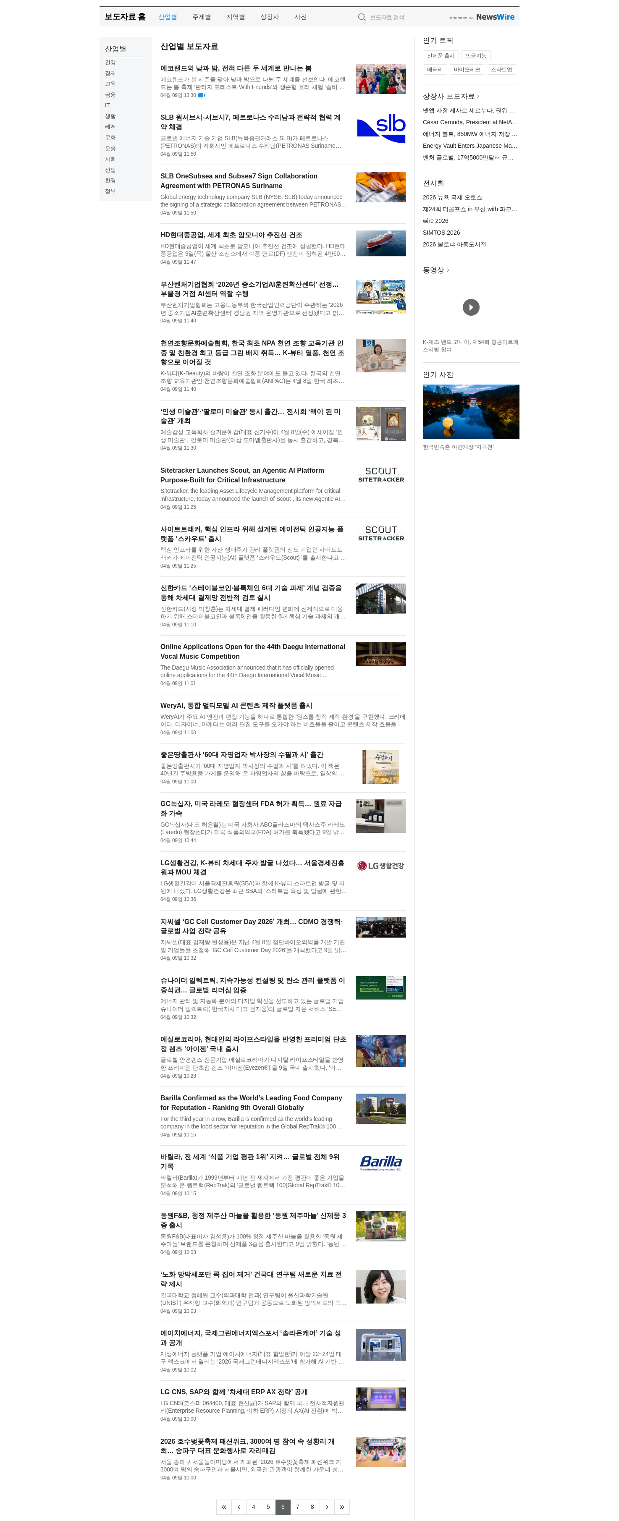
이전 (429, 412)
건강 (110, 62)
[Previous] (239, 1507)
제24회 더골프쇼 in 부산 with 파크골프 (473, 209)
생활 (110, 116)
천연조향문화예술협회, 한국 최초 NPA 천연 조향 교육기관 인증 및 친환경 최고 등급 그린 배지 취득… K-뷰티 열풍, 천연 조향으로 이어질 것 (252, 353)
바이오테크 (467, 69)
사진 (300, 16)
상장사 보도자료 (449, 96)
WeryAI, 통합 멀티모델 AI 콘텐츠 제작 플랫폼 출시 (236, 705)
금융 (110, 95)
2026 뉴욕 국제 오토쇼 (452, 197)
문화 (110, 137)
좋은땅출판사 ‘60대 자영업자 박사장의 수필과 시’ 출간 (241, 754)
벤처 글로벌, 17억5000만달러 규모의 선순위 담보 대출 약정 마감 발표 (514, 157)
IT (107, 105)
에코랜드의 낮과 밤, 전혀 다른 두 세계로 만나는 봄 (236, 68)
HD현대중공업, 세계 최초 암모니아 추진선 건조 (231, 234)
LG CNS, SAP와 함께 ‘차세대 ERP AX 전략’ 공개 (234, 1391)
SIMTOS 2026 (441, 232)
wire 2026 (436, 220)
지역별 (235, 16)
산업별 (167, 16)
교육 (110, 84)
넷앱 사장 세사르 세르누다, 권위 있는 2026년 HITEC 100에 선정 (507, 110)
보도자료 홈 (125, 16)
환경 (110, 180)
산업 (110, 170)
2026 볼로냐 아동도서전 (454, 244)
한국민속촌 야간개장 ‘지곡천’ (458, 447)
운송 (110, 148)
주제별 (201, 16)
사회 (110, 159)
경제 (110, 73)
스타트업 (501, 69)
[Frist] (224, 1507)
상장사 (269, 16)
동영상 (433, 270)
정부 (110, 191)
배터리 (435, 69)
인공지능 (476, 55)
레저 (110, 126)
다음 (512, 412)
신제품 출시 (441, 55)
